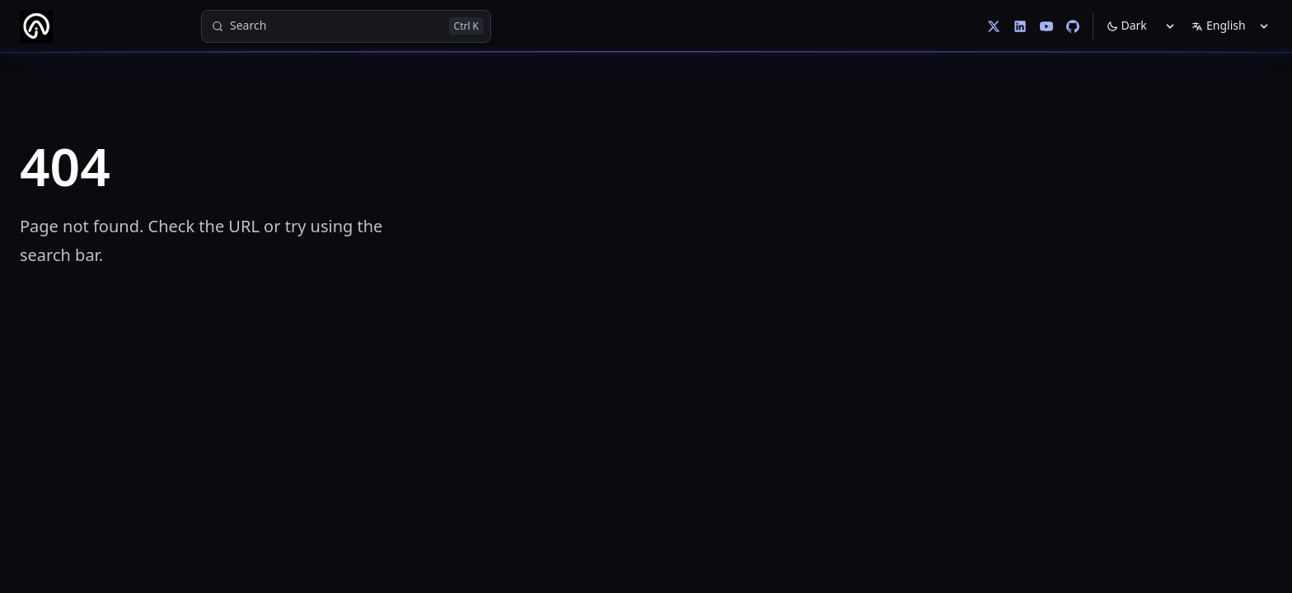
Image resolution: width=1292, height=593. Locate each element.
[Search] (346, 26)
